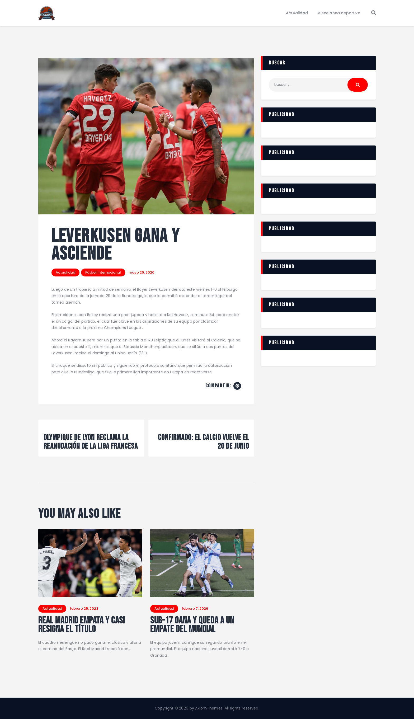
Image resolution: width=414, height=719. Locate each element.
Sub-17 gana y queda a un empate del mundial (192, 625)
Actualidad (65, 272)
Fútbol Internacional (103, 272)
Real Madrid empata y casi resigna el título (81, 625)
